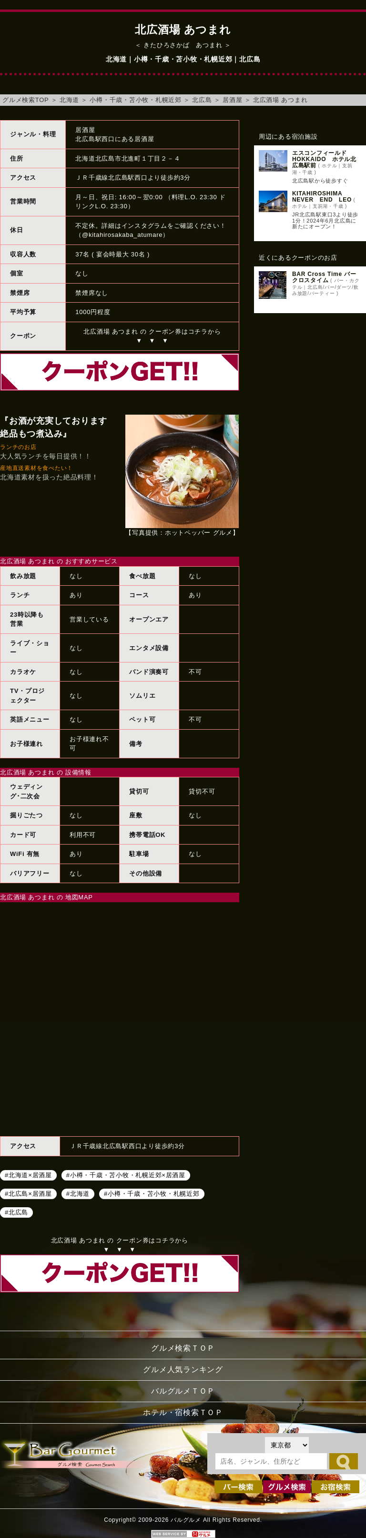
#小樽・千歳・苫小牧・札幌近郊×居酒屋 (125, 1175)
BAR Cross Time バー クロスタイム (324, 277)
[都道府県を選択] (287, 1445)
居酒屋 (232, 99)
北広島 (202, 99)
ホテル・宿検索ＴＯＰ (183, 1412)
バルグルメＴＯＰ (183, 1391)
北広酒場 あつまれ (280, 99)
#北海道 (78, 1193)
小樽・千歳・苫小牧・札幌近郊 (136, 99)
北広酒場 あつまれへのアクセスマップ (119, 1018)
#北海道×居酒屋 (28, 1175)
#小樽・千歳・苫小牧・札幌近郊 (151, 1193)
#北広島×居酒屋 (28, 1193)
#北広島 (16, 1212)
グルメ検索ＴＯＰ (183, 1348)
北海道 (69, 99)
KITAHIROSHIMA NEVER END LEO (322, 196)
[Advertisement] (310, 380)
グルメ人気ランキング (183, 1369)
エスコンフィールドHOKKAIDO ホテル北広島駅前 (324, 159)
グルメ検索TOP (25, 99)
